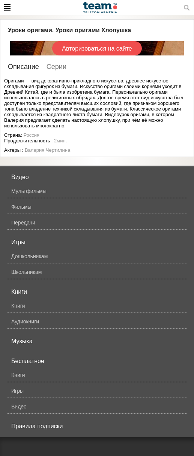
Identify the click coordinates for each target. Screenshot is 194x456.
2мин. (60, 141)
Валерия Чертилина (47, 150)
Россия (31, 135)
